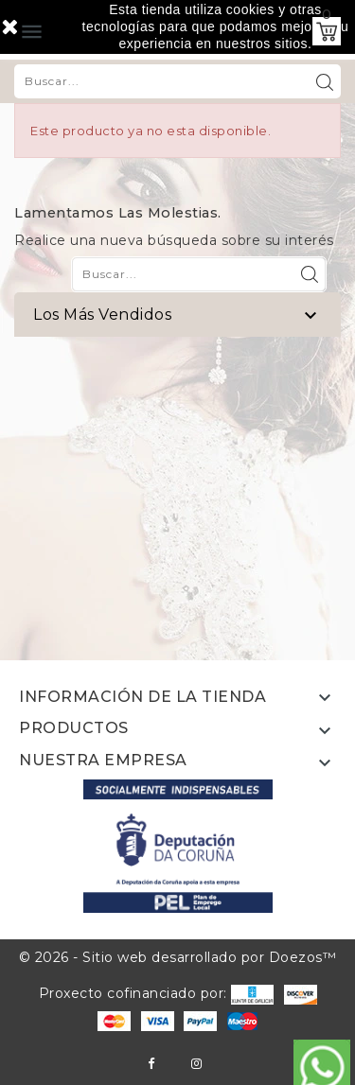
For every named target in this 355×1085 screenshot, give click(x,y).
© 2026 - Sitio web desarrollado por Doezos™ (178, 957)
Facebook (151, 1063)
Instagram (196, 1063)
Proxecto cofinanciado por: (157, 993)
